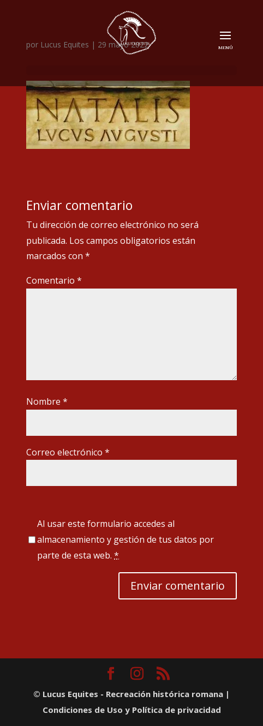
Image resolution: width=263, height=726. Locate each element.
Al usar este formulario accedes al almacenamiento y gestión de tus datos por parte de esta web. (125, 539)
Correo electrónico (68, 452)
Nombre (47, 401)
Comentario (54, 280)
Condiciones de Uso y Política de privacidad (132, 709)
